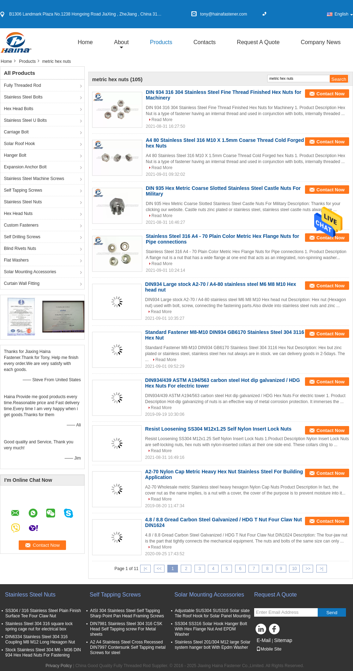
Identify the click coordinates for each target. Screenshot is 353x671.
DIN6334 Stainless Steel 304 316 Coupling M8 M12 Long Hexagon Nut (40, 639)
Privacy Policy (59, 665)
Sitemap (283, 640)
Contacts (204, 42)
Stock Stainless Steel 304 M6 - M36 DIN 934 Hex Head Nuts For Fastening (43, 652)
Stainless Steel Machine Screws (34, 178)
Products (161, 42)
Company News (321, 42)
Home (85, 42)
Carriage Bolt (16, 132)
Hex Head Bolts (18, 108)
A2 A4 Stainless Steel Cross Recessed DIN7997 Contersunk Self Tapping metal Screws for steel (128, 647)
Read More (161, 119)
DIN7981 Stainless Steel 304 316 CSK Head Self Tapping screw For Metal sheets (126, 629)
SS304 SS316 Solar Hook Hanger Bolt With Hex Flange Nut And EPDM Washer (211, 629)
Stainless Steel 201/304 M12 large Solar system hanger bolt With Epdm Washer (212, 645)
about (121, 42)
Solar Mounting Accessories (30, 271)
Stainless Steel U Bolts (25, 120)
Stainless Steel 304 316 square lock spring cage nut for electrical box (40, 626)
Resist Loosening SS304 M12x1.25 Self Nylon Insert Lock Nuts (218, 429)
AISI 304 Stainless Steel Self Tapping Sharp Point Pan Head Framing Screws (127, 613)
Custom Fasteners (21, 225)
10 (294, 568)
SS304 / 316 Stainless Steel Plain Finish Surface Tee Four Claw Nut (43, 613)
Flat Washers (16, 260)
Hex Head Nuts (18, 213)
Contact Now (331, 93)
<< (159, 568)
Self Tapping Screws (23, 190)
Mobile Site (268, 649)
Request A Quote (258, 42)
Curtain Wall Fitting (22, 283)
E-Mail (264, 640)
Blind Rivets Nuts (20, 248)
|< (145, 568)
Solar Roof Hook (19, 143)
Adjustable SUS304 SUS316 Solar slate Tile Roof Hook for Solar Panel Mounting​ (212, 613)
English (344, 14)
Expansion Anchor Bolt (25, 166)
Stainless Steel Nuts (23, 201)
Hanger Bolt (15, 155)
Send (331, 612)
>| (321, 568)
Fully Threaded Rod (22, 85)
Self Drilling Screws (22, 236)
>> (307, 568)
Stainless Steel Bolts (23, 97)
